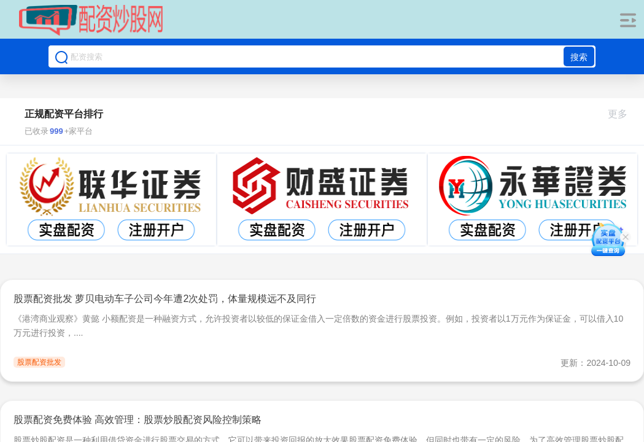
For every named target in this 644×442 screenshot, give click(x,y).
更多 (623, 114)
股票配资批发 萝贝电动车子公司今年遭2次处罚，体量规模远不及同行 (165, 298)
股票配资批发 (39, 362)
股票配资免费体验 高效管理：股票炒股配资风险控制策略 (138, 419)
